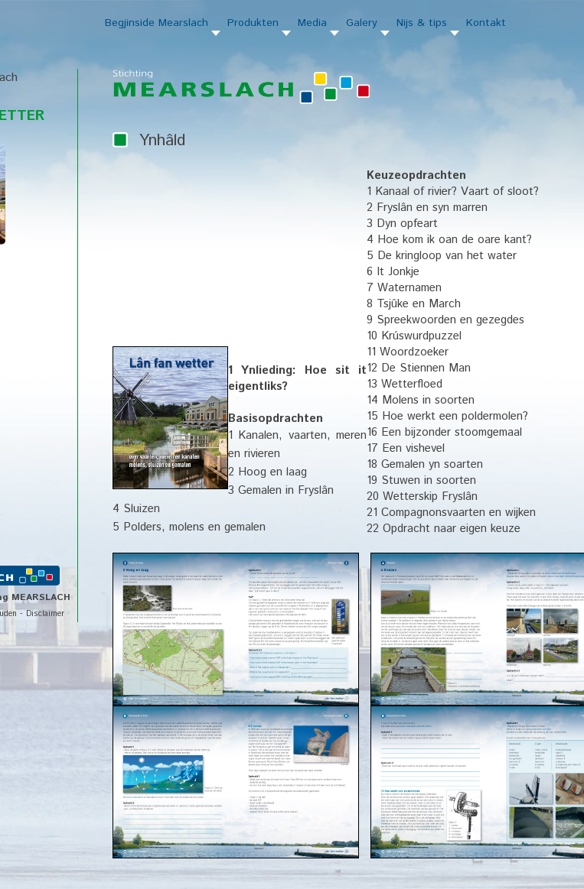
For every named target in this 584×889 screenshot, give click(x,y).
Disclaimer (45, 614)
